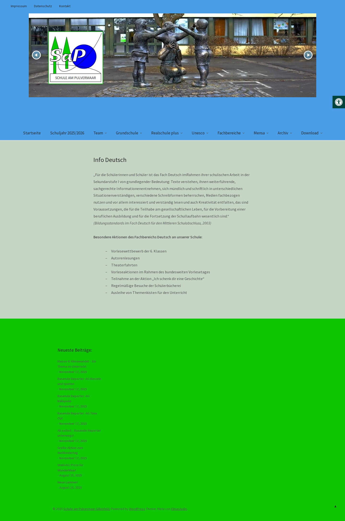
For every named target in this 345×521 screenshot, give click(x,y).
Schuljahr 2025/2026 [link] (67, 133)
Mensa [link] (259, 133)
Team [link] (98, 133)
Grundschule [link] (127, 133)
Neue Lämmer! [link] (68, 482)
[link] (339, 102)
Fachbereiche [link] (229, 133)
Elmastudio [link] (179, 509)
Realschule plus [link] (165, 133)
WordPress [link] (137, 509)
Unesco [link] (198, 133)
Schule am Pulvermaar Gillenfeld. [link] (86, 509)
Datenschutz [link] (43, 6)
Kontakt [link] (64, 6)
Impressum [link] (19, 6)
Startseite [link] (32, 133)
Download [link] (310, 133)
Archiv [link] (283, 133)
